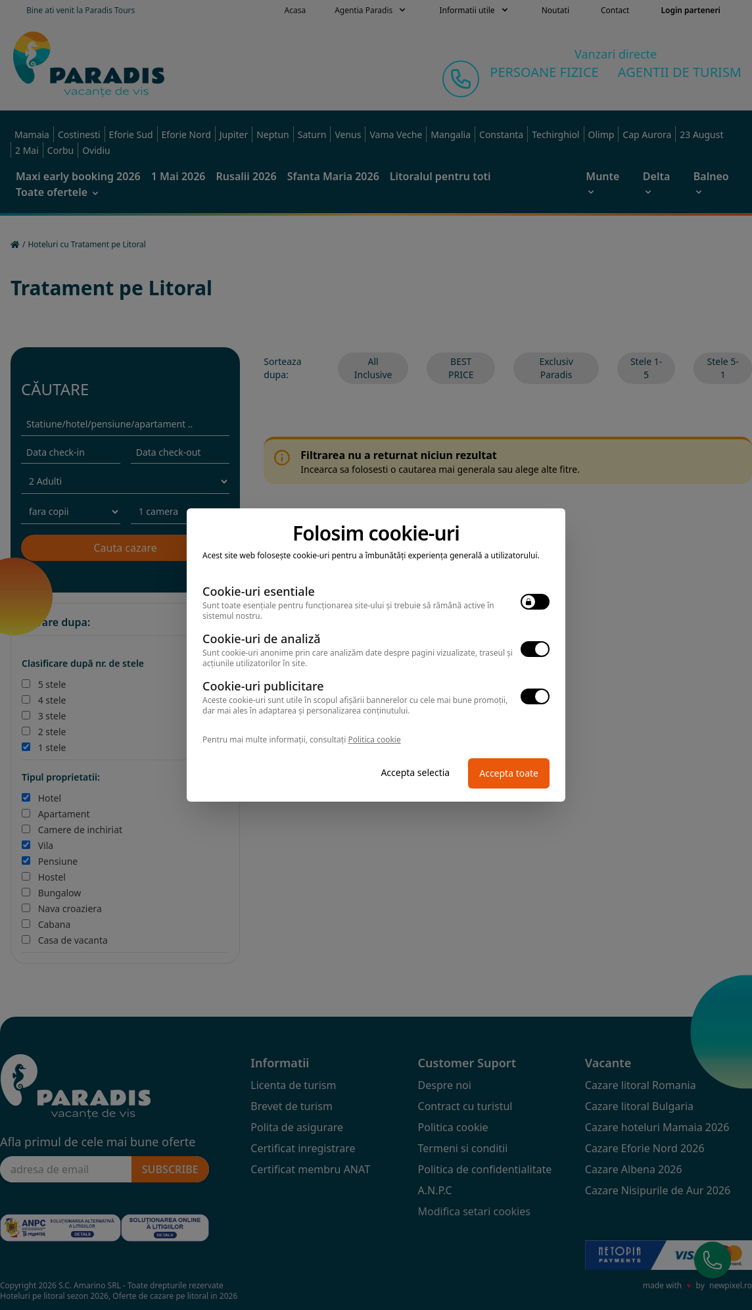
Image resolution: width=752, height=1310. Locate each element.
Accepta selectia (415, 772)
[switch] (535, 602)
